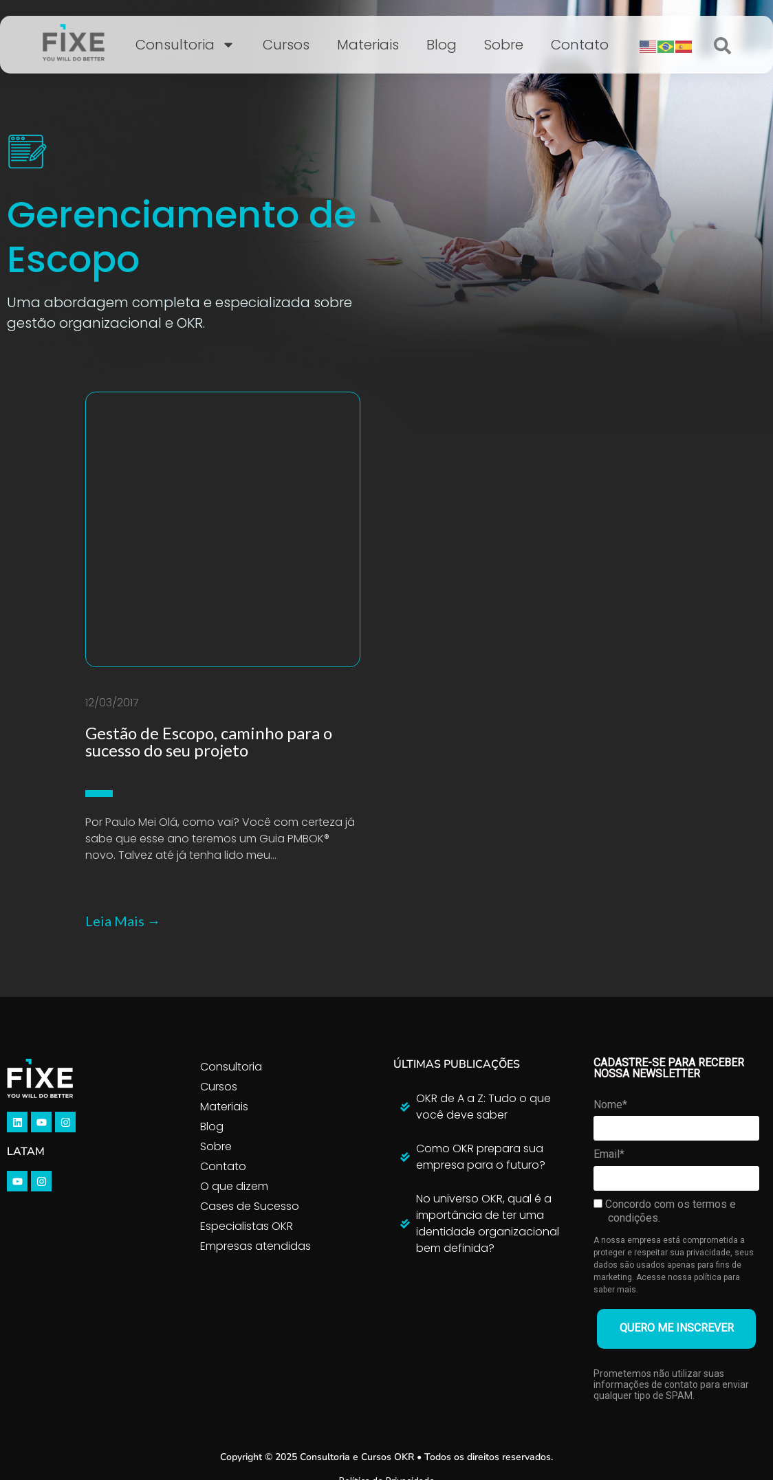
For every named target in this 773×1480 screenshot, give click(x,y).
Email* (609, 1030)
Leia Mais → (123, 797)
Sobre (503, 44)
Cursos (286, 44)
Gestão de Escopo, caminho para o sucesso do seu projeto (208, 617)
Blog (441, 44)
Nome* (610, 980)
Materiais (368, 44)
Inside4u (424, 1418)
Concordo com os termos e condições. (665, 1087)
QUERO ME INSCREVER (677, 1204)
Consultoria (185, 44)
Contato (580, 44)
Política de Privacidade (386, 1357)
